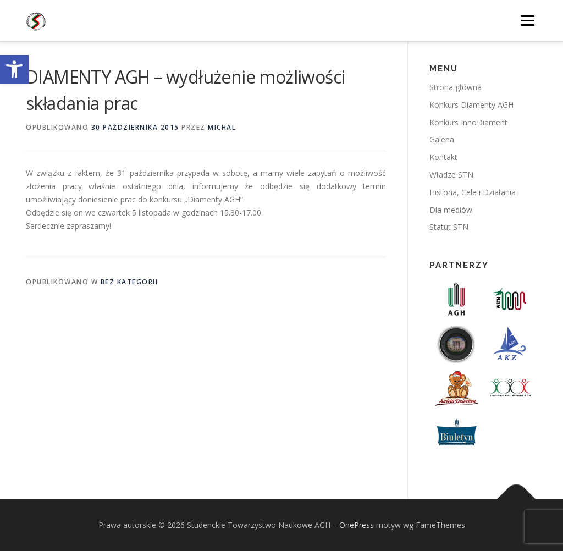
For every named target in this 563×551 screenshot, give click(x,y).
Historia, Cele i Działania (472, 192)
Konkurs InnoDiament (468, 122)
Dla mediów (450, 210)
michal (222, 127)
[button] (14, 69)
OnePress (356, 525)
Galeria (441, 139)
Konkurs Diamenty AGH (471, 105)
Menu (527, 20)
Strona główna (455, 87)
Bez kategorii (129, 281)
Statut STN (448, 227)
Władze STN (451, 174)
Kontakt (443, 157)
